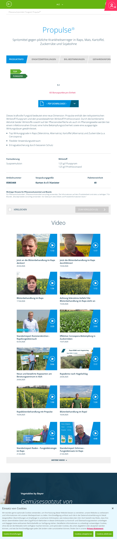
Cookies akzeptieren (83, 534)
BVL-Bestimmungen (74, 59)
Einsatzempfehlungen (44, 59)
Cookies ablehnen (104, 534)
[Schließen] (113, 508)
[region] (58, 521)
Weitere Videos (58, 460)
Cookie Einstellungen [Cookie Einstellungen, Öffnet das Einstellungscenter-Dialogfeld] (12, 534)
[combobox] (58, 103)
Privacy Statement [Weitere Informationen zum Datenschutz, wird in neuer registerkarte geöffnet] (95, 528)
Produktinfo (16, 59)
